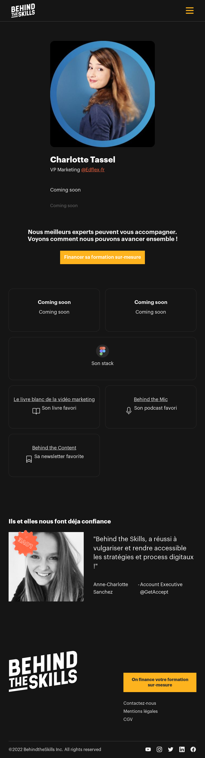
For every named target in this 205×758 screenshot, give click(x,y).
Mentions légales (140, 711)
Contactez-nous (139, 703)
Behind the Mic (151, 399)
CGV (128, 719)
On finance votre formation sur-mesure (160, 682)
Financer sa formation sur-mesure (102, 257)
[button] (189, 10)
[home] (22, 10)
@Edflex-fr (93, 169)
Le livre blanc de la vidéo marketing (54, 399)
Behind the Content (54, 447)
